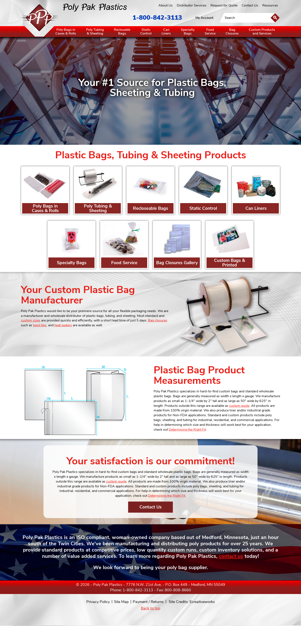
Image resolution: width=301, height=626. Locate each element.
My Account (204, 17)
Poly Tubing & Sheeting (98, 208)
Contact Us (250, 5)
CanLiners (166, 31)
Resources (270, 5)
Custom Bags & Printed (229, 262)
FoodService (210, 31)
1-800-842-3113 (157, 17)
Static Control (203, 208)
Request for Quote (223, 5)
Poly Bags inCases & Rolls (65, 31)
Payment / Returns (148, 601)
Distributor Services (191, 5)
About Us (165, 5)
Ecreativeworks (202, 601)
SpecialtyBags (188, 31)
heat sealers (63, 325)
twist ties (39, 325)
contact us (231, 556)
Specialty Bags (71, 263)
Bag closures (157, 320)
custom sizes (30, 320)
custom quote (239, 405)
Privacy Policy (98, 601)
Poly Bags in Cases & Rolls (45, 208)
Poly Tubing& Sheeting (95, 31)
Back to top (150, 608)
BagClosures (232, 31)
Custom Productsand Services (262, 31)
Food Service (124, 263)
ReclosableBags (122, 31)
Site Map (121, 601)
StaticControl (146, 31)
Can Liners (256, 208)
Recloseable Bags (150, 208)
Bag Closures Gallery (177, 263)
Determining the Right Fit (187, 429)
